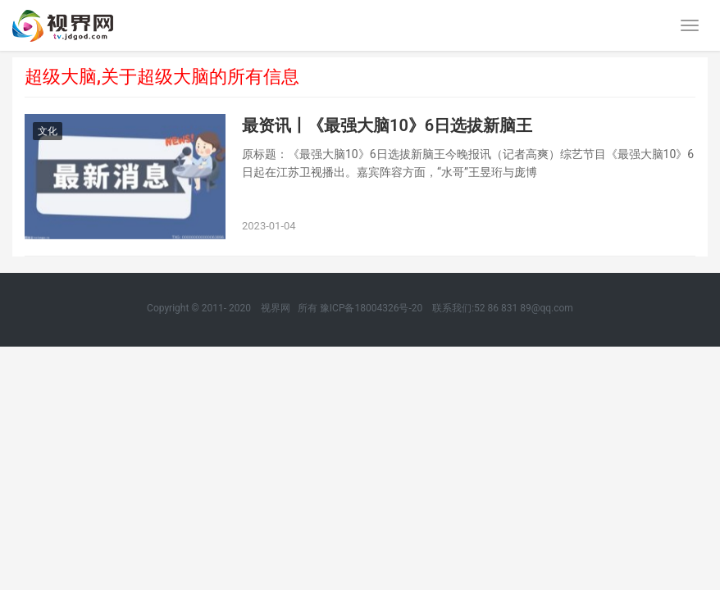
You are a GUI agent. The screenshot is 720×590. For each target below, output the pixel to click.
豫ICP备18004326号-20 (371, 308)
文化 (47, 131)
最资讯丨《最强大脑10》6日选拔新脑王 (387, 125)
